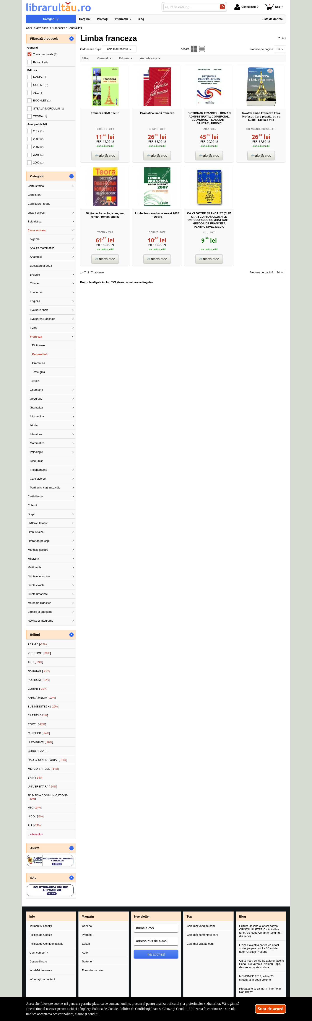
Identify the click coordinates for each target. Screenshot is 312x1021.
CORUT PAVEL (37, 751)
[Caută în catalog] (222, 6)
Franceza (36, 336)
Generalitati (40, 354)
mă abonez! (156, 954)
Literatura (36, 434)
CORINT (153, 129)
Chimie (34, 283)
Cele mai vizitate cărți (200, 943)
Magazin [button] (88, 916)
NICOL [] (36, 816)
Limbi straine (36, 532)
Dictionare (38, 345)
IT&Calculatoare (38, 523)
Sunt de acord (270, 1008)
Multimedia (34, 567)
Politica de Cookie (40, 934)
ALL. (205, 232)
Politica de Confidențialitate (46, 943)
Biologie (35, 274)
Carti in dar (35, 194)
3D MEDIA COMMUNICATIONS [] (48, 797)
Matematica (37, 443)
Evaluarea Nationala (42, 318)
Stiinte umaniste (38, 594)
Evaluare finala (39, 310)
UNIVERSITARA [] (42, 786)
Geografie (36, 398)
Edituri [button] (35, 634)
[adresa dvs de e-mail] (156, 941)
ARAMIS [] (37, 644)
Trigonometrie (38, 469)
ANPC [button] (34, 848)
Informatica (37, 416)
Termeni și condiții (40, 926)
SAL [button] (33, 877)
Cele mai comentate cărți (202, 934)
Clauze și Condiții (175, 1009)
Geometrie (36, 389)
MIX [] (35, 807)
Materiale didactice (39, 602)
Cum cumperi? (38, 952)
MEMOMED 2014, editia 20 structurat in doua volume (256, 978)
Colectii (32, 505)
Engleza (35, 301)
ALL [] (35, 825)
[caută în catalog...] (190, 7)
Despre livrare (38, 961)
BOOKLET (101, 129)
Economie (36, 292)
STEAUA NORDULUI (257, 129)
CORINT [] (37, 688)
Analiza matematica (42, 248)
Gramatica (38, 363)
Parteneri (87, 961)
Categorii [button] (37, 176)
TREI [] (35, 662)
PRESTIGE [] (39, 653)
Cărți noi (87, 926)
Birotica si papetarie (40, 611)
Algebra (35, 239)
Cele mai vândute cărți (201, 926)
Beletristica (35, 221)
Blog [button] (242, 916)
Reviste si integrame (40, 620)
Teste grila (38, 372)
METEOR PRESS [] (43, 768)
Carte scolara (37, 230)
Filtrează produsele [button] (44, 38)
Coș (272, 7)
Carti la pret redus (39, 203)
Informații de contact (42, 979)
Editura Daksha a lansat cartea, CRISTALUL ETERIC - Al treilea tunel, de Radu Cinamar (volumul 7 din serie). (261, 931)
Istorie (33, 425)
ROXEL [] (37, 724)
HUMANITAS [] (40, 742)
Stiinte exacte (36, 585)
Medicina (33, 558)
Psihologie (36, 452)
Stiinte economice (39, 576)
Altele (35, 380)
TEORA (101, 232)
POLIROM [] (39, 679)
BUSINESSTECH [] (43, 706)
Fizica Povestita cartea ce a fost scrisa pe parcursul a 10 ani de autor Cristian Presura (259, 948)
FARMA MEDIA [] (42, 697)
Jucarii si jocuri (37, 212)
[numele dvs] (156, 928)
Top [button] (189, 916)
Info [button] (32, 916)
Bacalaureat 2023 (41, 265)
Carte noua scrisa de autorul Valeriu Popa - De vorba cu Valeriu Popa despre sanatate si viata (261, 964)
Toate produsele (45, 54)
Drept (31, 514)
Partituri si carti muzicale (45, 487)
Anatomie (36, 256)
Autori (85, 952)
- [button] (71, 38)
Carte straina (36, 186)
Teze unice (36, 460)
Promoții (87, 934)
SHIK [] (35, 777)
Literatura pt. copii (39, 540)
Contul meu (245, 7)
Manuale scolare (38, 549)
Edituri (86, 943)
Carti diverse (38, 478)
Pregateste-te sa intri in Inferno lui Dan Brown (260, 990)
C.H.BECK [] (39, 733)
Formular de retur (93, 970)
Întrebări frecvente (40, 970)
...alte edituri (35, 834)
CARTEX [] (38, 715)
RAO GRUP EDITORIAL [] (47, 759)
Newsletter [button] (142, 916)
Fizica (33, 327)
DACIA (205, 129)
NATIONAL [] (39, 671)
